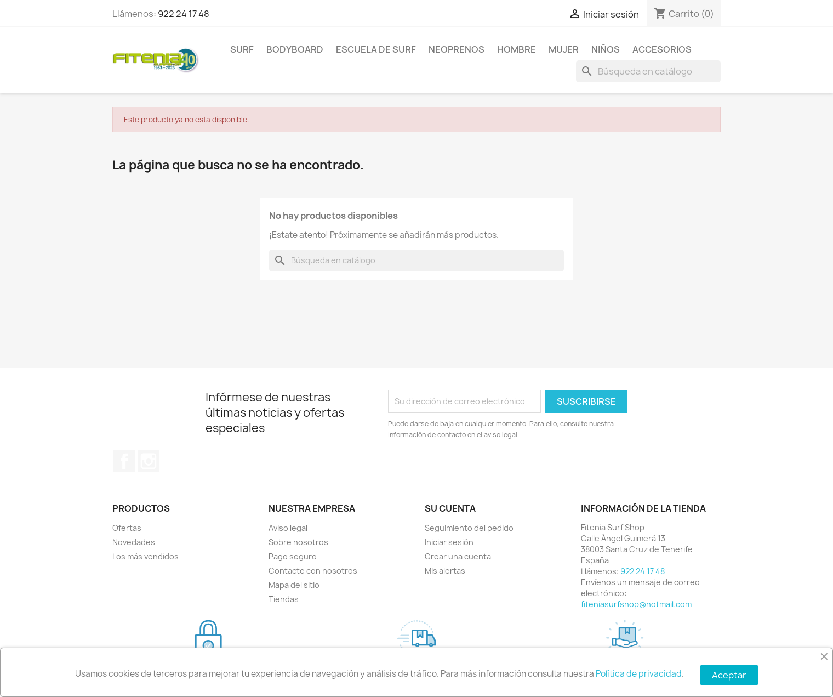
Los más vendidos (145, 556)
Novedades (133, 542)
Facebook (124, 461)
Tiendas (284, 599)
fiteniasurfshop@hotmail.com (636, 604)
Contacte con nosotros (313, 570)
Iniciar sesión (449, 542)
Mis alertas (445, 570)
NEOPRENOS (456, 49)
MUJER (564, 49)
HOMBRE (516, 49)
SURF (242, 49)
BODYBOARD (294, 49)
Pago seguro (293, 556)
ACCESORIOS (662, 49)
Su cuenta (450, 508)
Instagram (148, 461)
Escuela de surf (376, 49)
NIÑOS (605, 49)
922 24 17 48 (183, 14)
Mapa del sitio (294, 585)
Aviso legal (288, 528)
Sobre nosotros (298, 542)
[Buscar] (648, 71)
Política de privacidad (639, 673)
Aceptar (729, 675)
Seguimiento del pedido (469, 528)
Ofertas (126, 528)
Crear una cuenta (458, 556)
